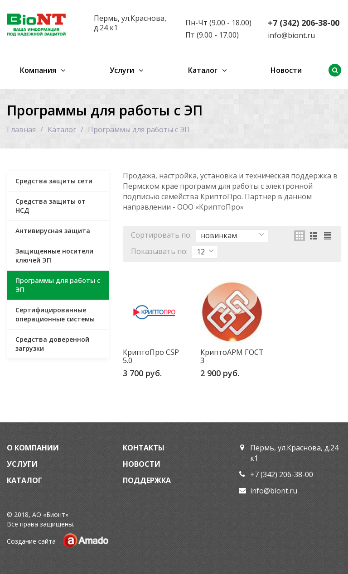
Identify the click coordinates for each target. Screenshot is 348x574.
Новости (286, 70)
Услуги (122, 70)
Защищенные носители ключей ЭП (54, 255)
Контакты (143, 448)
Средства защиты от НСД (50, 206)
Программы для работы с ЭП (57, 285)
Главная (21, 129)
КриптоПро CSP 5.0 (151, 356)
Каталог (203, 70)
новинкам (232, 235)
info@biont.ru (291, 35)
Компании (36, 448)
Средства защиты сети (53, 181)
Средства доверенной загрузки (52, 344)
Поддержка (147, 480)
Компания (38, 70)
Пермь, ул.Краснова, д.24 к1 (130, 23)
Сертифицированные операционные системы (55, 314)
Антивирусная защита (52, 230)
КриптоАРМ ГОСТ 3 (232, 356)
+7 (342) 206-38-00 (303, 22)
